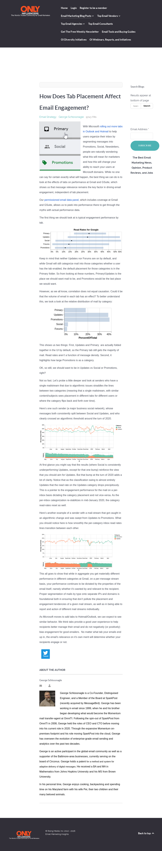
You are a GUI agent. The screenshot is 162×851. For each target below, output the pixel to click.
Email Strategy (47, 117)
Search (146, 106)
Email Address (140, 129)
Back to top (146, 833)
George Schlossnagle (71, 116)
